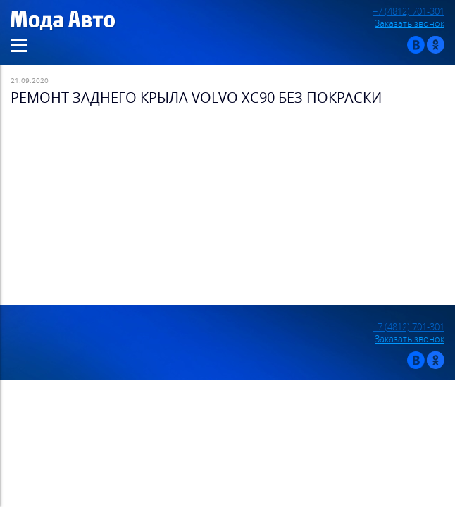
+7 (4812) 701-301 (408, 12)
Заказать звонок (409, 24)
